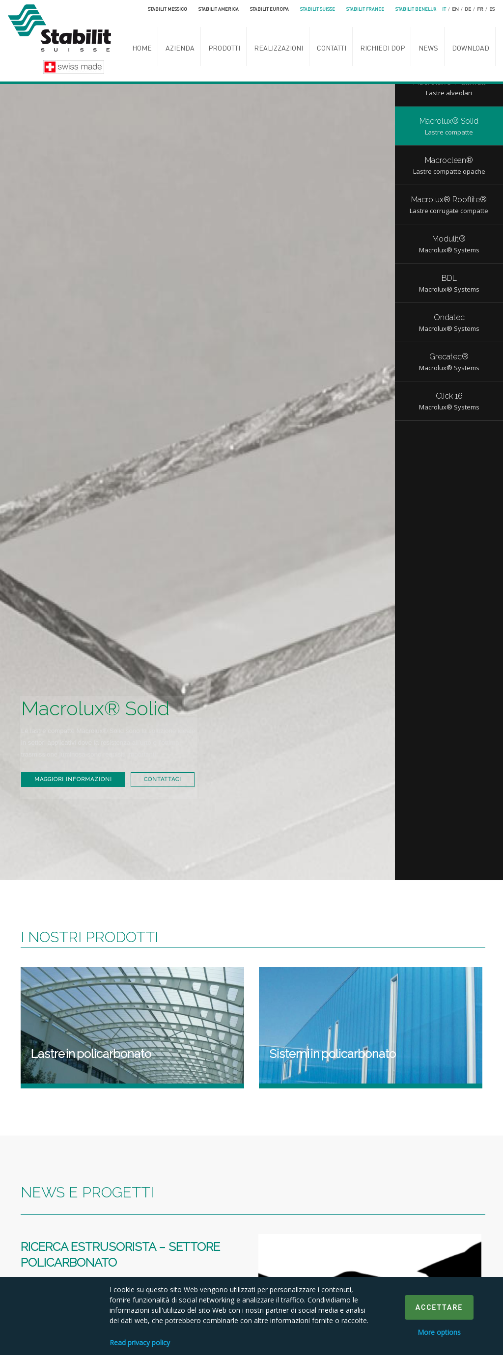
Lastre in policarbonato (91, 1054)
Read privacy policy (140, 1342)
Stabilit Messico (167, 9)
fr (480, 9)
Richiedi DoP (382, 47)
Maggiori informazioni (81, 753)
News (428, 47)
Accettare (439, 1307)
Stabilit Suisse (317, 9)
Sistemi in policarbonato (332, 1054)
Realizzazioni (278, 47)
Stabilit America (218, 9)
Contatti (331, 47)
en (455, 9)
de (468, 9)
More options (439, 1332)
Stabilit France (365, 9)
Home (142, 47)
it (444, 9)
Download (470, 47)
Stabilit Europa (269, 9)
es (492, 9)
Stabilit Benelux (415, 9)
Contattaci (61, 779)
